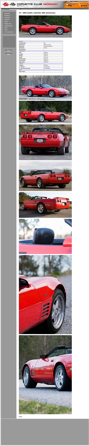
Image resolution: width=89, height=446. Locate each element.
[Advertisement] (8, 41)
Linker (5, 29)
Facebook (6, 19)
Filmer (5, 27)
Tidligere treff (7, 23)
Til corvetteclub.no (9, 31)
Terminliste (7, 17)
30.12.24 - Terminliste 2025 (15, 9)
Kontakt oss (7, 15)
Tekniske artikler (8, 25)
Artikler (6, 21)
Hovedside (7, 13)
